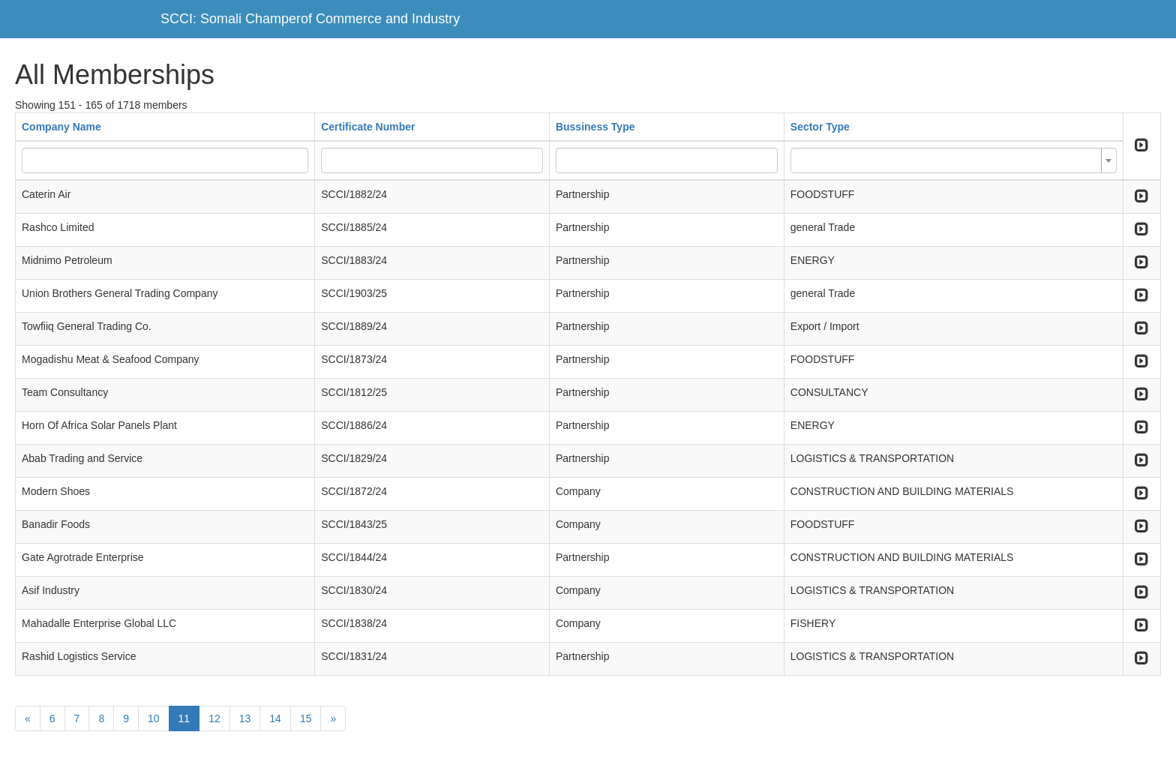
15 (306, 718)
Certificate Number (368, 127)
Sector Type (820, 127)
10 (154, 718)
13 (245, 718)
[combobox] (953, 160)
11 (184, 718)
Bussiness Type (595, 127)
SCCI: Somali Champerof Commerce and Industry (310, 18)
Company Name (61, 127)
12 (214, 718)
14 (275, 718)
